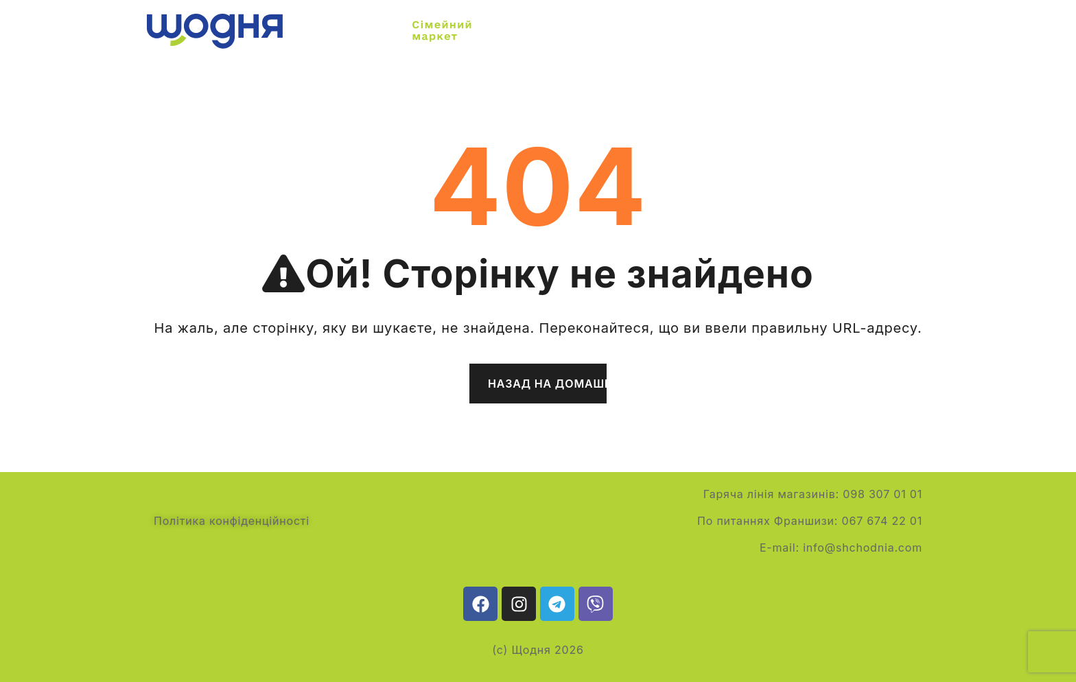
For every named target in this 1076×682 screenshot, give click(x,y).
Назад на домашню (547, 383)
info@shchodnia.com (862, 547)
